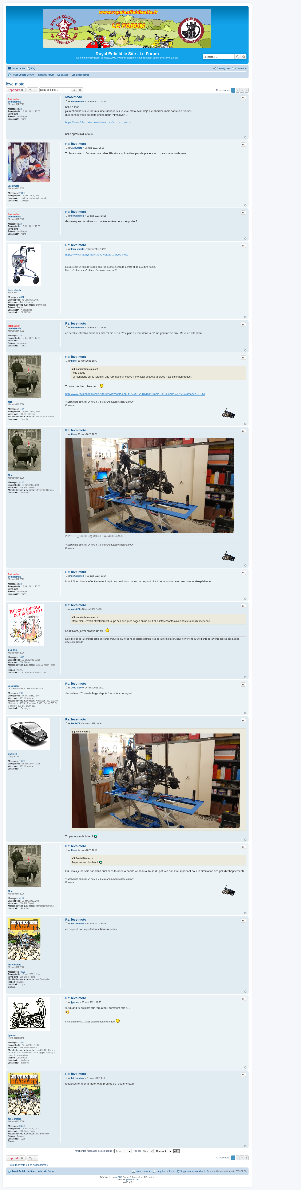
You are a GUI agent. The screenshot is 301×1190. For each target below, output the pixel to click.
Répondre (14, 90)
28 (20, 109)
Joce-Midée (13, 686)
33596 (22, 972)
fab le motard (14, 965)
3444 (21, 1042)
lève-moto (15, 84)
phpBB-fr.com (132, 1179)
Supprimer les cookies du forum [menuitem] (196, 1171)
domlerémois (14, 102)
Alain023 (12, 650)
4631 (21, 297)
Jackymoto (13, 186)
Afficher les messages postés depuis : (103, 1151)
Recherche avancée (243, 56)
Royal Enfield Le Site (23, 1171)
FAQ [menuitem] (33, 68)
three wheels (14, 290)
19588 (22, 761)
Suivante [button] (247, 90)
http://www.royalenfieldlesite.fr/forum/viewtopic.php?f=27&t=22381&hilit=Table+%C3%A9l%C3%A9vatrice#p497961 (135, 393)
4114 (21, 409)
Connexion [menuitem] (240, 68)
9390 (21, 657)
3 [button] (242, 90)
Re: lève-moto (75, 143)
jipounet (12, 1035)
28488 (22, 193)
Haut (245, 137)
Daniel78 (12, 754)
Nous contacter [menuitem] (143, 1171)
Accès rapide (18, 68)
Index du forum (45, 1171)
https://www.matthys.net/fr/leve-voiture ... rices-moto (96, 254)
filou (10, 402)
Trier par (143, 1151)
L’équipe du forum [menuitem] (166, 1171)
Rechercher (237, 56)
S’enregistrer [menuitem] (223, 68)
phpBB (117, 1177)
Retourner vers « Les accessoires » (28, 1164)
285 (21, 693)
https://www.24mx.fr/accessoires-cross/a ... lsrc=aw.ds (98, 122)
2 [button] (237, 90)
